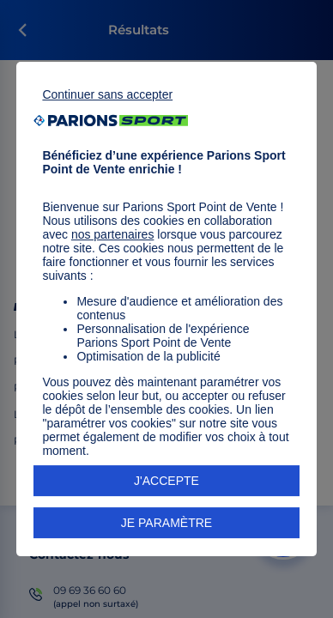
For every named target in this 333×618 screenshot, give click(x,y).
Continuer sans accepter (107, 94)
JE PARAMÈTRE (166, 523)
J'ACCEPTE (166, 481)
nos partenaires (112, 234)
